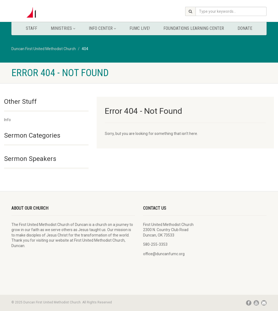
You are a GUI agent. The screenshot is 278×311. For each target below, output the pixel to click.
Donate (245, 28)
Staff (31, 28)
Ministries (63, 28)
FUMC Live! (139, 28)
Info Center (102, 28)
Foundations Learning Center (193, 28)
